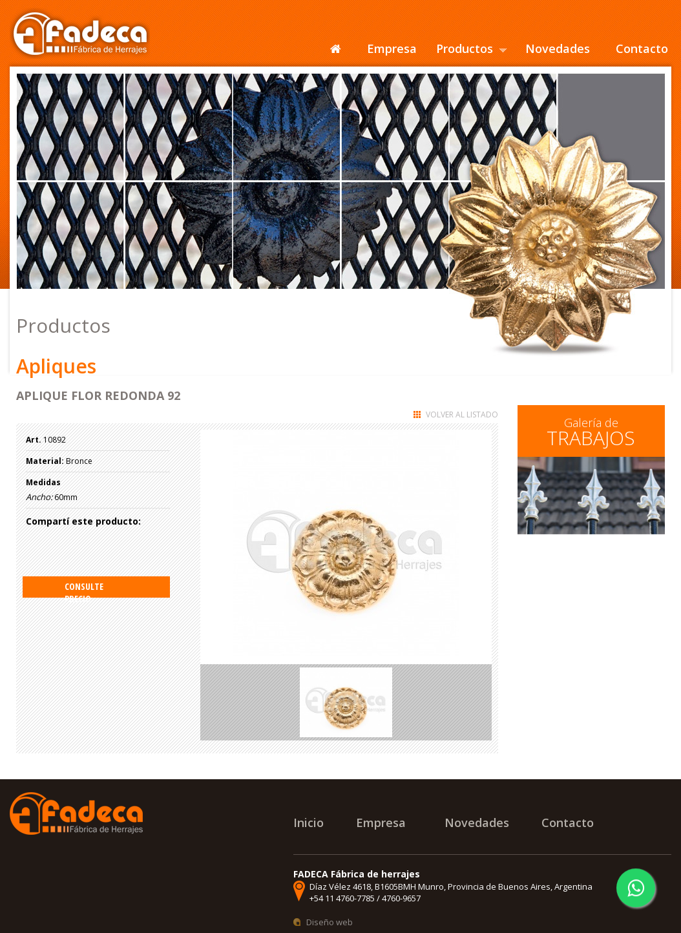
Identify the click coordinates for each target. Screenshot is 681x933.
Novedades (557, 48)
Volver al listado (462, 414)
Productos (464, 48)
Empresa (392, 48)
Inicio (308, 822)
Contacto (642, 48)
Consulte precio (84, 589)
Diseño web (329, 922)
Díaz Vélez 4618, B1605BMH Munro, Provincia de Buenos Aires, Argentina (450, 886)
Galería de (591, 433)
